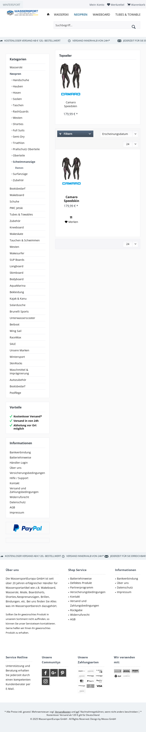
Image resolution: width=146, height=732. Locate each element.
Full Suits (18, 130)
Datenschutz (18, 502)
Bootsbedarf (17, 188)
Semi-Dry (18, 136)
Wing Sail (15, 331)
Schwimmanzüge (23, 161)
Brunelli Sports (19, 311)
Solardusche (17, 305)
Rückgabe (76, 610)
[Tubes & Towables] (129, 14)
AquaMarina (17, 285)
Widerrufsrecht (19, 497)
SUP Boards (17, 260)
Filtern (65, 134)
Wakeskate (16, 234)
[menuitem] (97, 4)
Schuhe (14, 201)
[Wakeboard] (101, 14)
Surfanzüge (20, 174)
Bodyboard (17, 279)
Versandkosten (63, 711)
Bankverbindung (20, 452)
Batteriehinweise (20, 457)
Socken (17, 99)
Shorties (17, 124)
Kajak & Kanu (18, 298)
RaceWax (15, 337)
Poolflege (15, 393)
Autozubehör (18, 380)
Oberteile (18, 155)
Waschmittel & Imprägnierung (19, 371)
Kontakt (14, 483)
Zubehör (18, 180)
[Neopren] (80, 14)
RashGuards (20, 111)
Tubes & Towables (21, 214)
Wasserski (16, 67)
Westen (17, 118)
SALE (13, 344)
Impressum (17, 512)
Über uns (15, 468)
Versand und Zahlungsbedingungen (24, 490)
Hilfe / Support (19, 478)
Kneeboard (17, 227)
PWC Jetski (16, 208)
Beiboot (14, 324)
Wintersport (17, 357)
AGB (12, 507)
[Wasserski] (61, 14)
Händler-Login (19, 462)
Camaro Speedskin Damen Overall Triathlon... (70, 104)
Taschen (18, 105)
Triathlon (18, 143)
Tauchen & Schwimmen (25, 240)
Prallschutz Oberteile (26, 149)
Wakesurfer (17, 253)
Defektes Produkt (81, 583)
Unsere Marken (19, 350)
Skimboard (16, 272)
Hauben (17, 86)
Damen (19, 167)
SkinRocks (16, 363)
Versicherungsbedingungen (27, 473)
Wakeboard (17, 195)
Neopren (15, 74)
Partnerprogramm (81, 587)
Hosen (16, 92)
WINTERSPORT (11, 4)
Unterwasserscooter (22, 318)
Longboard (16, 266)
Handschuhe (20, 80)
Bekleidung (17, 292)
